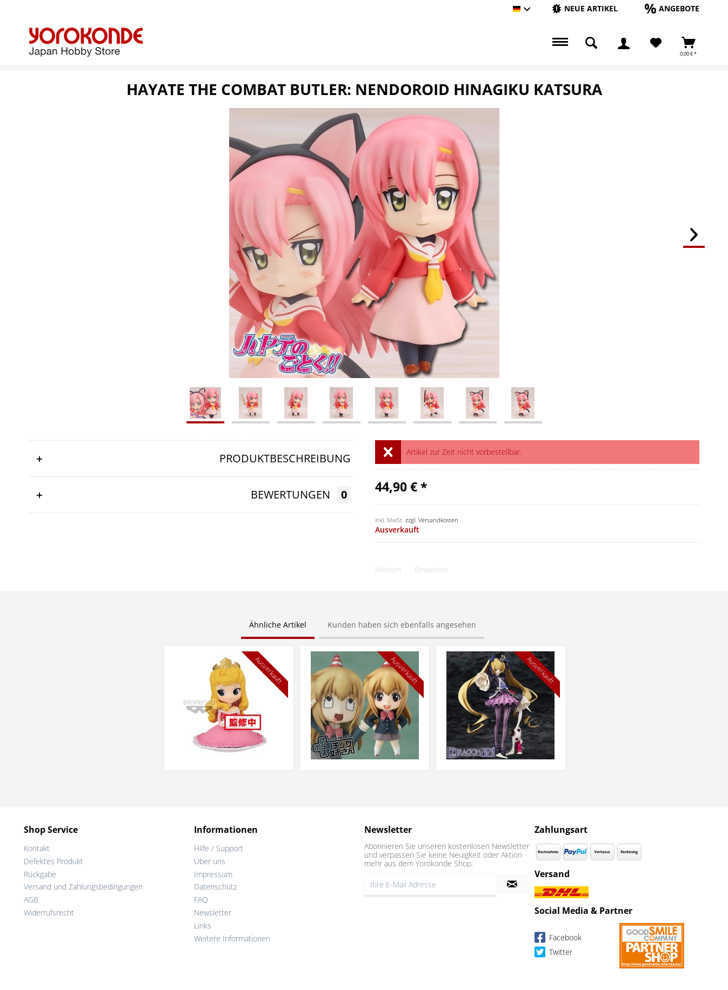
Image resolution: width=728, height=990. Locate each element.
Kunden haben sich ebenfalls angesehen (402, 624)
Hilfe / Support (218, 848)
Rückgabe (40, 874)
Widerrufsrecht (49, 912)
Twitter (553, 953)
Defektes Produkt (53, 861)
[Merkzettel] (656, 43)
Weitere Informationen (232, 938)
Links (202, 925)
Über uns (209, 861)
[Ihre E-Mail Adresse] (430, 884)
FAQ (201, 899)
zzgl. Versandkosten (431, 520)
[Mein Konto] (624, 43)
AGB (31, 899)
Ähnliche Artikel (277, 624)
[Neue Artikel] (584, 8)
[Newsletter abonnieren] (512, 884)
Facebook (558, 939)
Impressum (213, 874)
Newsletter (212, 912)
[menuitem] (584, 9)
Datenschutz (215, 886)
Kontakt (37, 848)
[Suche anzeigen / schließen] (591, 43)
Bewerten (431, 569)
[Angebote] (672, 8)
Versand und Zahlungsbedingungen (83, 886)
